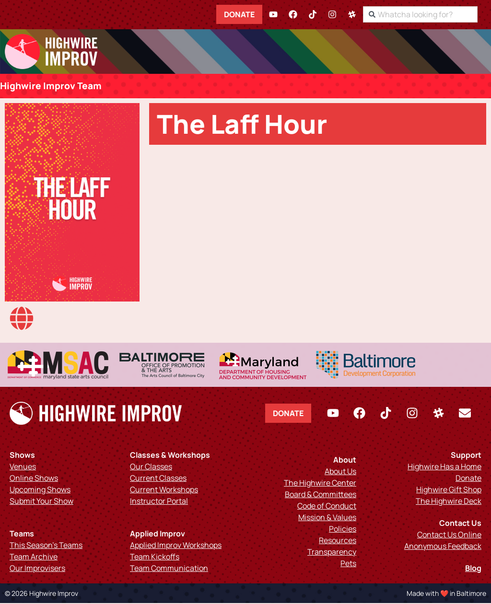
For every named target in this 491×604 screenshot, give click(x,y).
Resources (337, 541)
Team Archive (34, 557)
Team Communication (169, 569)
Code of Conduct (326, 506)
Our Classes (151, 467)
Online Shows (34, 479)
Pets (348, 564)
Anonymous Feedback (442, 547)
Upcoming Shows (40, 490)
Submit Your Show (41, 502)
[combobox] (429, 14)
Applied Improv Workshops (176, 546)
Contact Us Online (449, 535)
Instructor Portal (159, 502)
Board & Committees (320, 495)
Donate (248, 14)
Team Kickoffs (154, 557)
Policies (342, 529)
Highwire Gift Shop (448, 490)
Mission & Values (327, 518)
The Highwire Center (320, 483)
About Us (340, 472)
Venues (23, 467)
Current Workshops (164, 490)
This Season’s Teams (46, 546)
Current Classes (158, 479)
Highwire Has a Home (444, 467)
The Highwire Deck (448, 502)
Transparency (331, 552)
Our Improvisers (37, 569)
